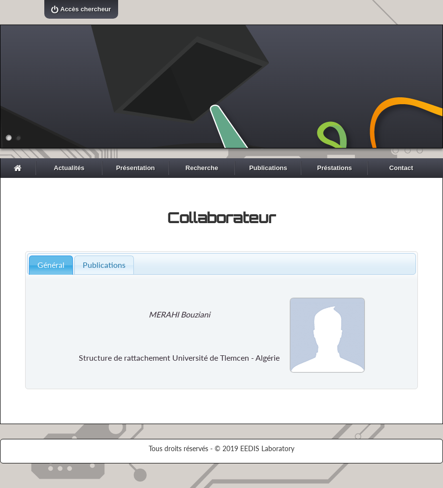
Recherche (202, 168)
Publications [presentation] (104, 264)
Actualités (69, 168)
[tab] (51, 265)
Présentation (135, 168)
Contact (401, 168)
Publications (268, 168)
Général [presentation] (50, 264)
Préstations (334, 168)
